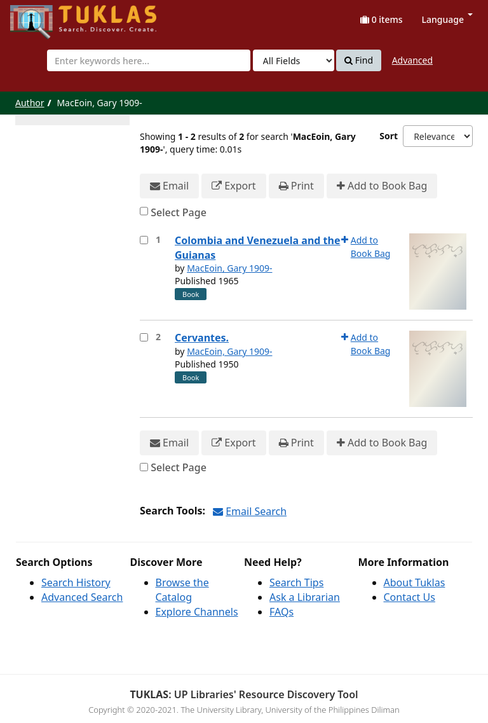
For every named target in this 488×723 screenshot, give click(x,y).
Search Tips (296, 582)
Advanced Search (82, 597)
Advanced (412, 60)
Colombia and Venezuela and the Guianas (257, 247)
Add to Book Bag (382, 186)
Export (233, 186)
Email (169, 186)
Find (358, 60)
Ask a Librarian (304, 597)
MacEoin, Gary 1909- (229, 268)
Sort (388, 136)
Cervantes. (202, 338)
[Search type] (293, 60)
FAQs (281, 612)
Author (29, 103)
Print (296, 186)
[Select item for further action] (144, 240)
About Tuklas (414, 582)
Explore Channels (197, 612)
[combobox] (148, 60)
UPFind (41, 16)
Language (447, 19)
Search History (76, 582)
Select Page (179, 212)
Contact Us (409, 597)
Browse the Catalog (182, 589)
